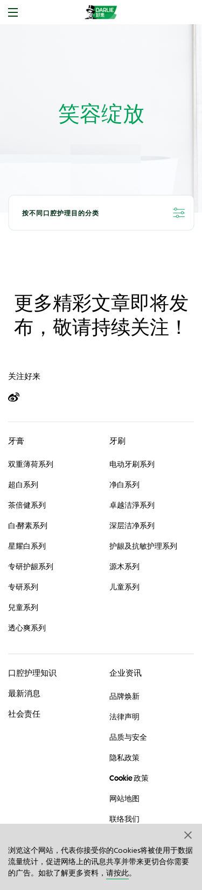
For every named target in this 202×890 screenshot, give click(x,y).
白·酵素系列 (27, 525)
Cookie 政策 (129, 778)
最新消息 (24, 693)
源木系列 (124, 566)
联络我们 (124, 819)
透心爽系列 (27, 627)
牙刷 (117, 440)
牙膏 (16, 440)
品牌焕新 (124, 696)
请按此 (117, 873)
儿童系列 (124, 587)
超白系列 (23, 484)
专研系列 (23, 587)
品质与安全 (128, 737)
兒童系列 (23, 607)
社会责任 (24, 713)
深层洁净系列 (132, 525)
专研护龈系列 (30, 566)
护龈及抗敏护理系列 (143, 546)
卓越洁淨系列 (132, 505)
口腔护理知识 (32, 672)
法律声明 (124, 716)
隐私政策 (124, 757)
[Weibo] (18, 397)
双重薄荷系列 (30, 464)
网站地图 (124, 798)
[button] (188, 834)
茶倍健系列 (27, 505)
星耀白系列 (27, 546)
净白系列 (124, 484)
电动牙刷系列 (132, 464)
